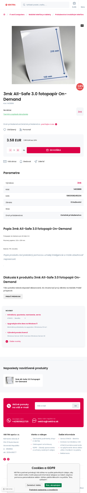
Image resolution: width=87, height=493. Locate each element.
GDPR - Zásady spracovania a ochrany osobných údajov (44, 448)
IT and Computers (17, 14)
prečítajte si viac (47, 124)
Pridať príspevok (13, 296)
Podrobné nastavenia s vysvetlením (43, 490)
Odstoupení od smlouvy (42, 444)
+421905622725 (20, 421)
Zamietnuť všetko (34, 485)
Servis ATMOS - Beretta (69, 438)
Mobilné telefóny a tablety (40, 14)
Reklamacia (65, 453)
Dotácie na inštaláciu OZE (70, 442)
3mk (80, 111)
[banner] (10, 5)
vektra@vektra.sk (48, 421)
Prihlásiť (75, 405)
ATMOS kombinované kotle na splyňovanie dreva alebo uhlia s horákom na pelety (71, 447)
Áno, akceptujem (53, 485)
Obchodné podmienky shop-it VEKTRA (44, 439)
